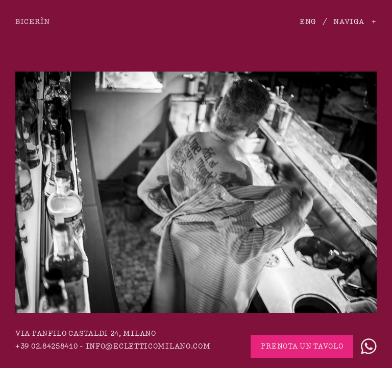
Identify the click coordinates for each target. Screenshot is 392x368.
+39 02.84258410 (46, 346)
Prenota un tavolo (302, 346)
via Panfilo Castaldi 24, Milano (85, 333)
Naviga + (355, 21)
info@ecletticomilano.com (148, 346)
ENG (308, 21)
